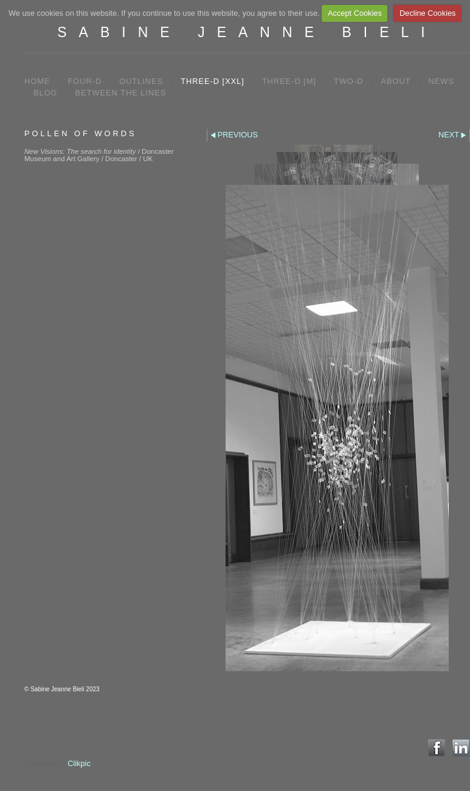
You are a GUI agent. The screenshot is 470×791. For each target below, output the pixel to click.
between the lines (121, 92)
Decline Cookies (427, 13)
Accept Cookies (355, 13)
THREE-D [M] (289, 81)
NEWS (441, 81)
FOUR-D (84, 81)
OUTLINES (141, 81)
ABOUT (395, 81)
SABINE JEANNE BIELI (247, 32)
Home (37, 81)
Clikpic (79, 763)
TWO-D (348, 81)
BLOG (45, 92)
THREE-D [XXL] (212, 81)
